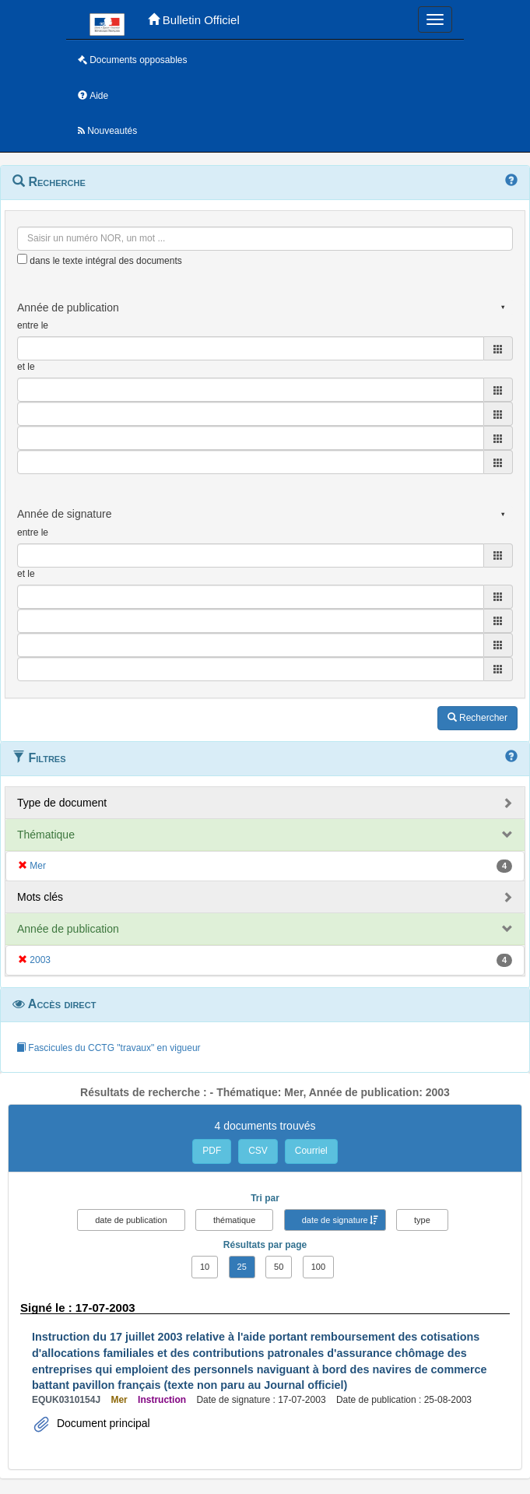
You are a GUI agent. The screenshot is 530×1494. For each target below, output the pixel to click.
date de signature (335, 1220)
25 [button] (242, 1266)
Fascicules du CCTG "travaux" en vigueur (108, 1047)
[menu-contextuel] (22, 259)
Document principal (102, 1423)
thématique (234, 1220)
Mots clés (40, 897)
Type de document (62, 802)
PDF (211, 1150)
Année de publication (68, 929)
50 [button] (278, 1266)
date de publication (131, 1220)
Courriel (311, 1150)
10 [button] (204, 1266)
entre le (32, 325)
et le (26, 366)
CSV (258, 1150)
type (422, 1220)
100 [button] (318, 1266)
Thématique (46, 834)
